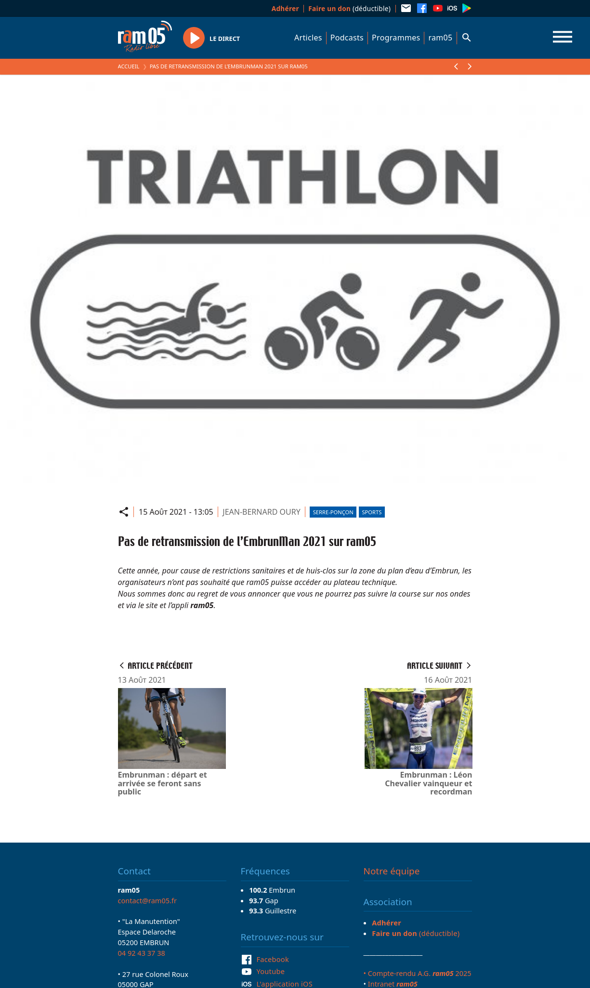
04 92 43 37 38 (141, 953)
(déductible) (349, 8)
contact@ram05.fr (147, 900)
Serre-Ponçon (333, 512)
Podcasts (347, 37)
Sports (371, 512)
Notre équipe (392, 871)
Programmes (396, 37)
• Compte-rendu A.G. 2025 (418, 973)
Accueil (129, 66)
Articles (308, 37)
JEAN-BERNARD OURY (261, 512)
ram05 (440, 37)
